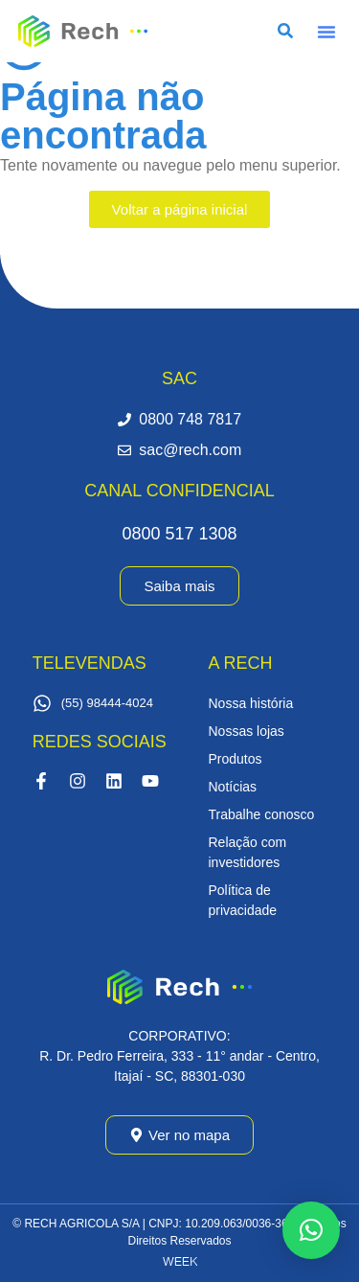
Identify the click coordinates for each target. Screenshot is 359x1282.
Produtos (235, 759)
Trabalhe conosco (262, 814)
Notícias (233, 786)
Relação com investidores (248, 852)
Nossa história (251, 703)
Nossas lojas (246, 731)
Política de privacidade (243, 900)
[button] (326, 31)
